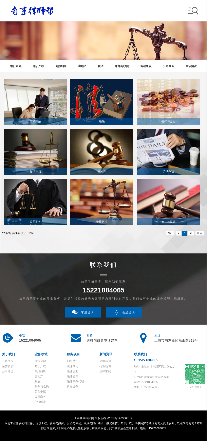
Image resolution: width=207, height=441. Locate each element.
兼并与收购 (42, 386)
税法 (37, 381)
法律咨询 (72, 376)
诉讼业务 (72, 386)
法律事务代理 (75, 381)
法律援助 (72, 371)
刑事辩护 (72, 361)
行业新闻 (105, 366)
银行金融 (40, 361)
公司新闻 (105, 361)
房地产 (39, 376)
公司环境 (7, 371)
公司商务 (40, 396)
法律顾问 (72, 366)
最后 (199, 233)
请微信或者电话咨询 (102, 340)
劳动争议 (40, 391)
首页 (170, 233)
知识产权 (40, 366)
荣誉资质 (7, 366)
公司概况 (7, 361)
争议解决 (40, 401)
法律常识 (105, 371)
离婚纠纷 (40, 371)
